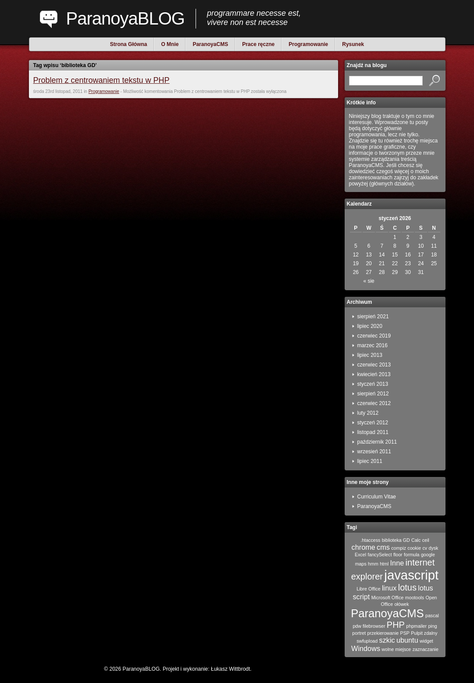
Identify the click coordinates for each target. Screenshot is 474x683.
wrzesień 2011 (374, 451)
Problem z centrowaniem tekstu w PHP (101, 80)
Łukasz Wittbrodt (230, 669)
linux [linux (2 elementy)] (389, 588)
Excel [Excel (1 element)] (360, 554)
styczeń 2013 (372, 384)
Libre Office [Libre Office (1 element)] (368, 588)
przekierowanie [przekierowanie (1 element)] (383, 633)
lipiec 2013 (369, 355)
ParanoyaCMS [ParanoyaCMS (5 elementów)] (387, 613)
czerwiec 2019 (374, 336)
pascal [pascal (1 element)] (432, 615)
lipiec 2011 (369, 461)
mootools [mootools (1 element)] (414, 597)
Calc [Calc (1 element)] (416, 540)
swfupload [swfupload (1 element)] (367, 641)
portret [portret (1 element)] (359, 633)
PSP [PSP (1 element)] (405, 633)
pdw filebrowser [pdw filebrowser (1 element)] (369, 626)
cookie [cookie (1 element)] (414, 548)
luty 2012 (368, 413)
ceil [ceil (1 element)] (425, 540)
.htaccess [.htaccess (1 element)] (370, 540)
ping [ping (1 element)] (432, 626)
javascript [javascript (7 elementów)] (411, 575)
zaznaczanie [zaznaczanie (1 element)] (425, 649)
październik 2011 (377, 442)
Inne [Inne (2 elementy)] (397, 563)
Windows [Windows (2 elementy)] (365, 648)
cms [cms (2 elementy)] (383, 547)
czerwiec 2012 (374, 403)
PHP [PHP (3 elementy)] (396, 625)
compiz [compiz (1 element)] (398, 548)
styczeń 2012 (372, 423)
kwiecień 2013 (374, 374)
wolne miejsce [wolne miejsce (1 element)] (396, 649)
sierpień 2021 (373, 316)
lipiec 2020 (369, 326)
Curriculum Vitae (376, 497)
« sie (368, 281)
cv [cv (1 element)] (425, 548)
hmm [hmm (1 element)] (373, 563)
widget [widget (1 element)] (426, 641)
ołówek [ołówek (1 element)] (401, 604)
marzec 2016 (372, 345)
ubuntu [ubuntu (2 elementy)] (407, 640)
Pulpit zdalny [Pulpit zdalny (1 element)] (424, 633)
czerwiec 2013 (374, 365)
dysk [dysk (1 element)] (433, 548)
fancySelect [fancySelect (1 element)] (380, 554)
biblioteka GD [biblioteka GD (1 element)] (396, 540)
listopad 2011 (372, 432)
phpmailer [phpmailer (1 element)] (416, 626)
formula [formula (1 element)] (412, 554)
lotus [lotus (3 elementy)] (407, 587)
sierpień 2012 (373, 394)
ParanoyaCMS (374, 506)
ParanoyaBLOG (125, 18)
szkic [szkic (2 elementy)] (387, 640)
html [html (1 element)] (384, 563)
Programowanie (104, 91)
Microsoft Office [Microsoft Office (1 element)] (387, 597)
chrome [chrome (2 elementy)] (363, 547)
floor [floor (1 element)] (398, 554)
